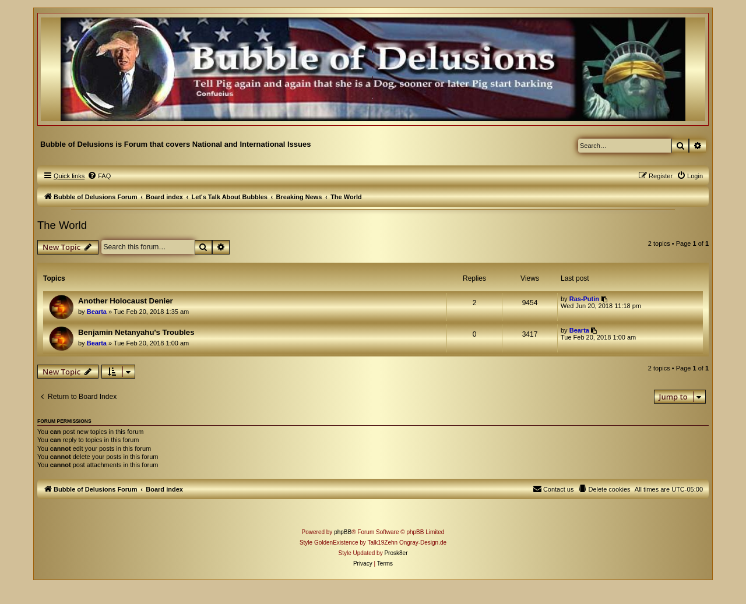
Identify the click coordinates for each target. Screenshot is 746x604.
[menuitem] (99, 175)
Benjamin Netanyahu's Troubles (136, 332)
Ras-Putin (584, 298)
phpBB (342, 532)
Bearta (97, 311)
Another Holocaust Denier (125, 300)
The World (62, 225)
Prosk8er (395, 553)
